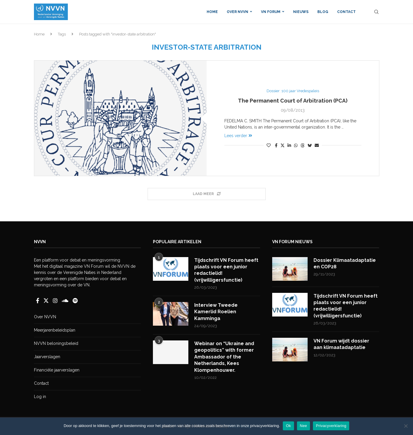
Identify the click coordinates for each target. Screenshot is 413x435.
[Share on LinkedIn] (289, 145)
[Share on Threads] (303, 145)
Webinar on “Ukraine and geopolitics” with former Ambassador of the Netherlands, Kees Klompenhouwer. (224, 357)
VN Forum (270, 12)
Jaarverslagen (47, 356)
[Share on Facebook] (276, 145)
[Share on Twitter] (282, 145)
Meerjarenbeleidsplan (54, 330)
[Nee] (406, 426)
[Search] (376, 12)
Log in (40, 396)
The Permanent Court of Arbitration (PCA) (292, 101)
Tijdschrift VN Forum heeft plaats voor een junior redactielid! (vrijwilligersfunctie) (226, 270)
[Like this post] (269, 145)
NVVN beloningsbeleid (56, 343)
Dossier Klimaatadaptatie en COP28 (345, 263)
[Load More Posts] (207, 194)
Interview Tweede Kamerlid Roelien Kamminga (216, 311)
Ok (288, 425)
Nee (303, 425)
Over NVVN (237, 12)
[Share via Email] (317, 145)
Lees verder (238, 135)
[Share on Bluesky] (310, 145)
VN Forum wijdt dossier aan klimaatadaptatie (341, 344)
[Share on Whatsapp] (296, 145)
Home (212, 12)
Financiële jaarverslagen (56, 370)
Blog (322, 12)
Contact (346, 12)
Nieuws (300, 12)
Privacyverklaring (331, 425)
